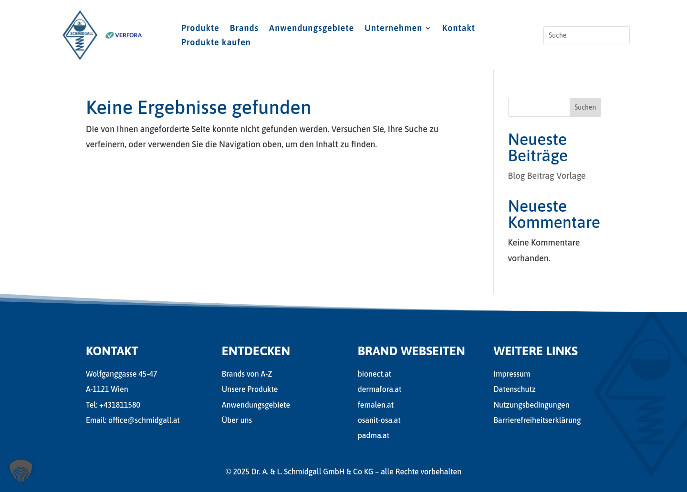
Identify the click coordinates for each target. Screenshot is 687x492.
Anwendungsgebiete (311, 29)
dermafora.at (380, 389)
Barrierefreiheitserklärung (537, 420)
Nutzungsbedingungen (531, 404)
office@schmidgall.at (144, 420)
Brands (244, 29)
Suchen (585, 107)
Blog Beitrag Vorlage (547, 176)
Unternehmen (393, 29)
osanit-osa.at (379, 420)
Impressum (511, 373)
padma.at (374, 435)
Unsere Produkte (250, 389)
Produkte (200, 29)
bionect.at (374, 373)
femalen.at (376, 404)
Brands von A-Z (247, 373)
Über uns (237, 420)
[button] (21, 471)
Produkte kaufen (216, 43)
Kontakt (458, 29)
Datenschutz (514, 389)
